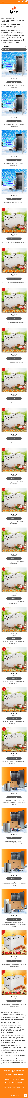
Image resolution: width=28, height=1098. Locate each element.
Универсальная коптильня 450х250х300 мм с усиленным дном (14, 1005)
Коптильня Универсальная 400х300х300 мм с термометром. (14, 323)
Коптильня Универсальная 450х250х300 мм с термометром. (14, 283)
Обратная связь (19, 1079)
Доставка (8, 1082)
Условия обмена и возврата (14, 1077)
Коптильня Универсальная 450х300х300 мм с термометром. (14, 362)
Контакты (20, 1082)
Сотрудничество (20, 1087)
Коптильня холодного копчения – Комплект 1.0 (14, 86)
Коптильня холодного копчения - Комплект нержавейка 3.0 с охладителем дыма (14, 924)
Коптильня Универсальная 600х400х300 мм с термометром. (14, 642)
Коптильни (7, 18)
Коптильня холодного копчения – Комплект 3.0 (14, 203)
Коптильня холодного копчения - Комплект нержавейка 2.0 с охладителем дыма (14, 843)
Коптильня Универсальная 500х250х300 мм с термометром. (14, 402)
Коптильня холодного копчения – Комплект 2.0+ (14, 164)
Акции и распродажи (9, 1087)
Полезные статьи (9, 1079)
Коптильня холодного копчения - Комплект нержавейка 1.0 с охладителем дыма (14, 802)
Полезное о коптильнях (17, 1085)
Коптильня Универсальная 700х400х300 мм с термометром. (14, 762)
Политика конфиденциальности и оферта (14, 1071)
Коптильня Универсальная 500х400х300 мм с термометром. (14, 522)
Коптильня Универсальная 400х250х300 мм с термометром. (14, 243)
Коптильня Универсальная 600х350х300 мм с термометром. (14, 602)
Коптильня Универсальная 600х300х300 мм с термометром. (14, 562)
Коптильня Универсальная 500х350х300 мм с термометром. (14, 482)
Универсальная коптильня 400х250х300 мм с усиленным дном (14, 965)
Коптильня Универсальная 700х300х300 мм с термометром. (14, 682)
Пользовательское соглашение (14, 1074)
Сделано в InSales (14, 1095)
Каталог (6, 1085)
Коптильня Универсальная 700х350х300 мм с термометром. (14, 722)
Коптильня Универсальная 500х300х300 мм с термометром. (14, 442)
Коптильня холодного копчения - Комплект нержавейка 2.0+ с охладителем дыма (14, 883)
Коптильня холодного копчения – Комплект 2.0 (14, 125)
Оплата (14, 1082)
